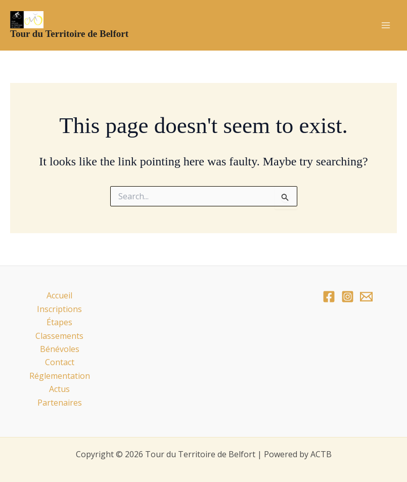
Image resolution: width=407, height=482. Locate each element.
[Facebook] (329, 296)
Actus (59, 389)
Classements (59, 335)
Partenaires (59, 402)
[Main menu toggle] (386, 25)
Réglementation (59, 375)
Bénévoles (59, 349)
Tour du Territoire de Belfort (69, 33)
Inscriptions (59, 309)
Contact (59, 362)
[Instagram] (347, 296)
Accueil (59, 295)
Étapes (59, 322)
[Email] (366, 296)
